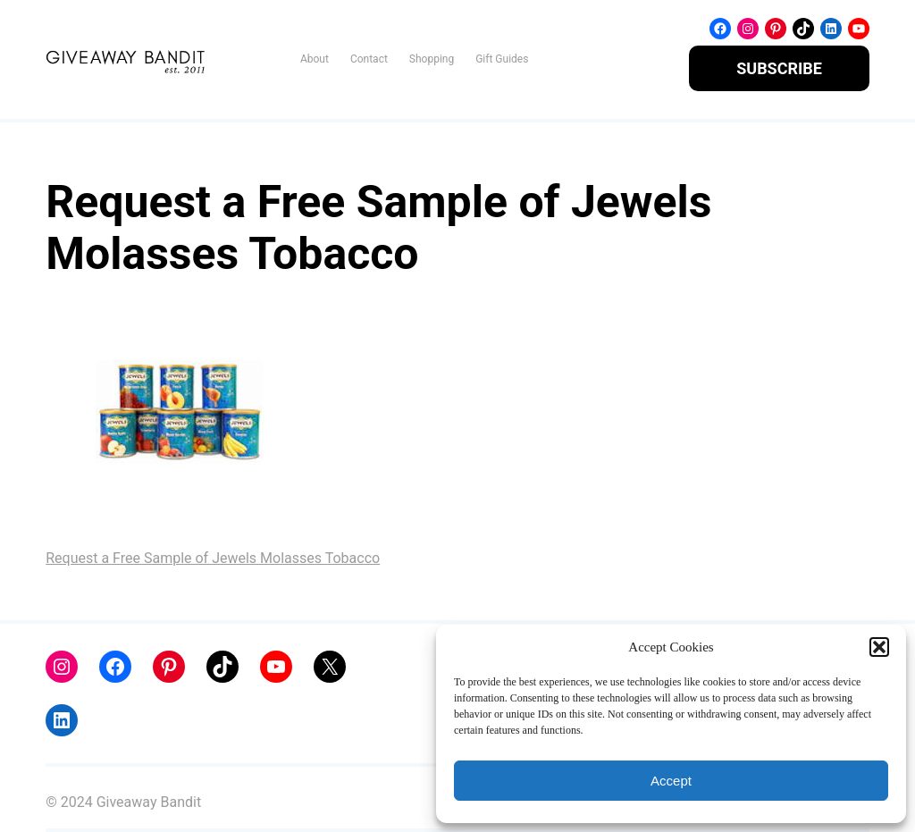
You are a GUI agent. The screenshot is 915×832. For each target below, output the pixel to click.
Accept (671, 780)
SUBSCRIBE (779, 68)
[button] (879, 647)
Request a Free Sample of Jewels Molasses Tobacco (213, 558)
